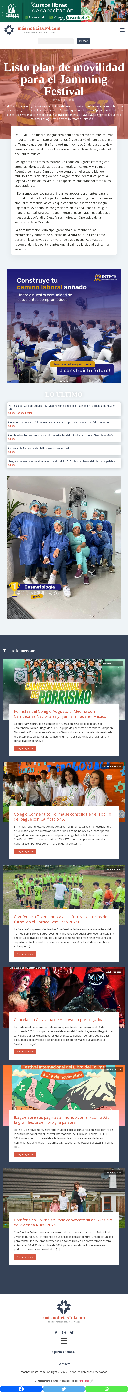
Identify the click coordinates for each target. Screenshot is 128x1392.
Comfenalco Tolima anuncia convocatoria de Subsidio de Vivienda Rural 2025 (63, 1222)
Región (29, 412)
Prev (11, 326)
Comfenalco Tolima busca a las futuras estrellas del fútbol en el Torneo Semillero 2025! (61, 919)
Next (117, 326)
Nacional (20, 412)
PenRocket (84, 1380)
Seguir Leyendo (25, 748)
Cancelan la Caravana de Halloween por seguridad (60, 1019)
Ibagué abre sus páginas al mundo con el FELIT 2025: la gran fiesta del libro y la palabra (62, 1119)
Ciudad (12, 412)
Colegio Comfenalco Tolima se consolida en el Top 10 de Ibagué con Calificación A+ (62, 816)
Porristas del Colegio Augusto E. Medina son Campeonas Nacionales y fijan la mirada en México (60, 713)
